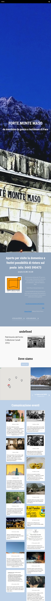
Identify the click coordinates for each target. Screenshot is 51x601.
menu (3, 1)
